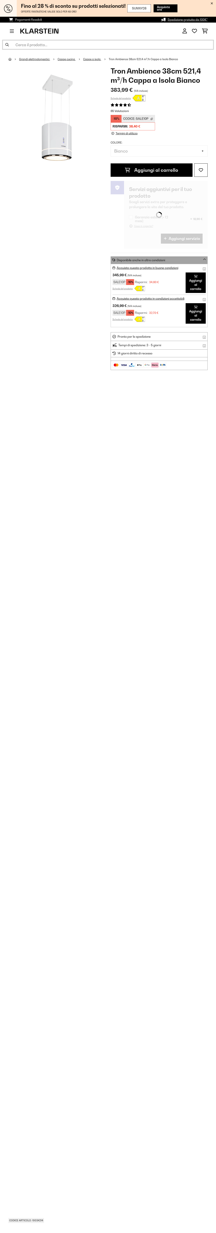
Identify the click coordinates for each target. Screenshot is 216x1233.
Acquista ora (163, 8)
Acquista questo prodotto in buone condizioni (147, 268)
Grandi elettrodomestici (34, 59)
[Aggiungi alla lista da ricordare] (201, 170)
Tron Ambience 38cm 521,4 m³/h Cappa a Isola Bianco (143, 59)
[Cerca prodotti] (108, 45)
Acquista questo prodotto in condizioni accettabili (150, 298)
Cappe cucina (67, 59)
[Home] (13, 59)
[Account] (184, 31)
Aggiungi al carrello (151, 170)
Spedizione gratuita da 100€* (188, 19)
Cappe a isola (92, 59)
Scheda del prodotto (121, 98)
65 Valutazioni (120, 111)
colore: (116, 142)
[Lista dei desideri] (194, 31)
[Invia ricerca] (7, 44)
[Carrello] (205, 31)
